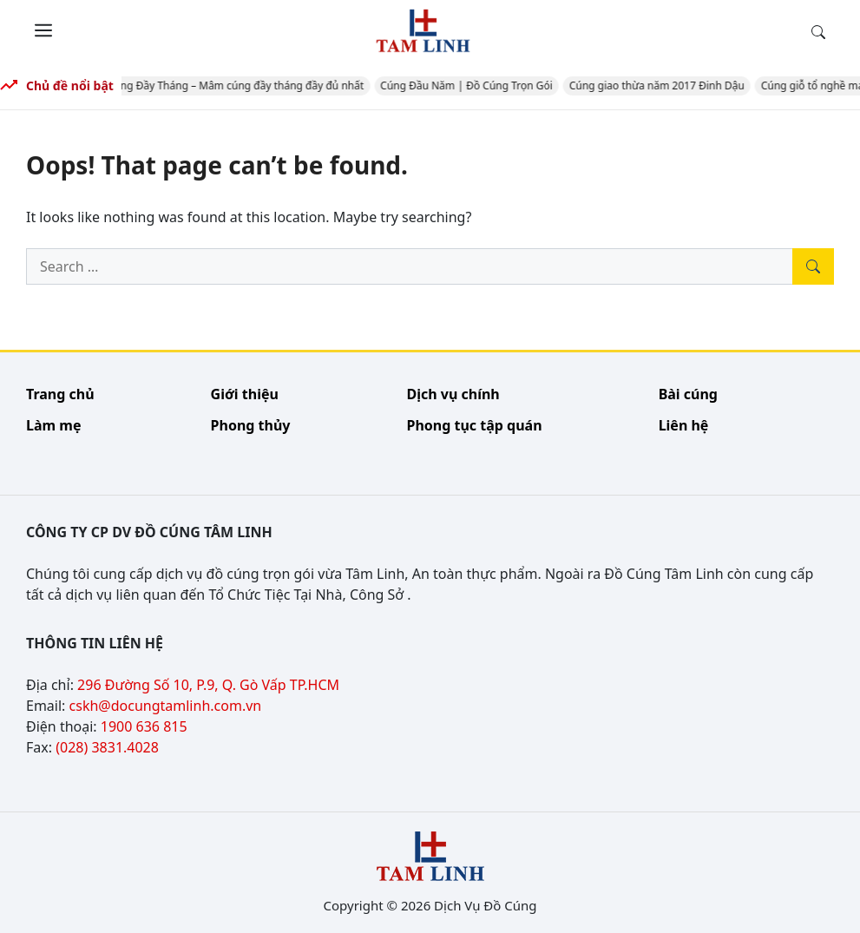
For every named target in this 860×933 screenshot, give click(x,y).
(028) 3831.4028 (107, 747)
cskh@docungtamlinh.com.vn (165, 705)
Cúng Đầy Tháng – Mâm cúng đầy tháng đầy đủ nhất (238, 85)
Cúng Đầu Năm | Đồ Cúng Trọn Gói (470, 85)
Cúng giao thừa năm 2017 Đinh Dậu (659, 85)
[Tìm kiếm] (813, 266)
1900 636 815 (144, 726)
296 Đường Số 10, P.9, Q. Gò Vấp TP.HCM (208, 684)
